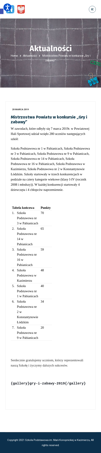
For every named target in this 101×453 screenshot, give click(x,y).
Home (14, 55)
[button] (1, 11)
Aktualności (30, 55)
